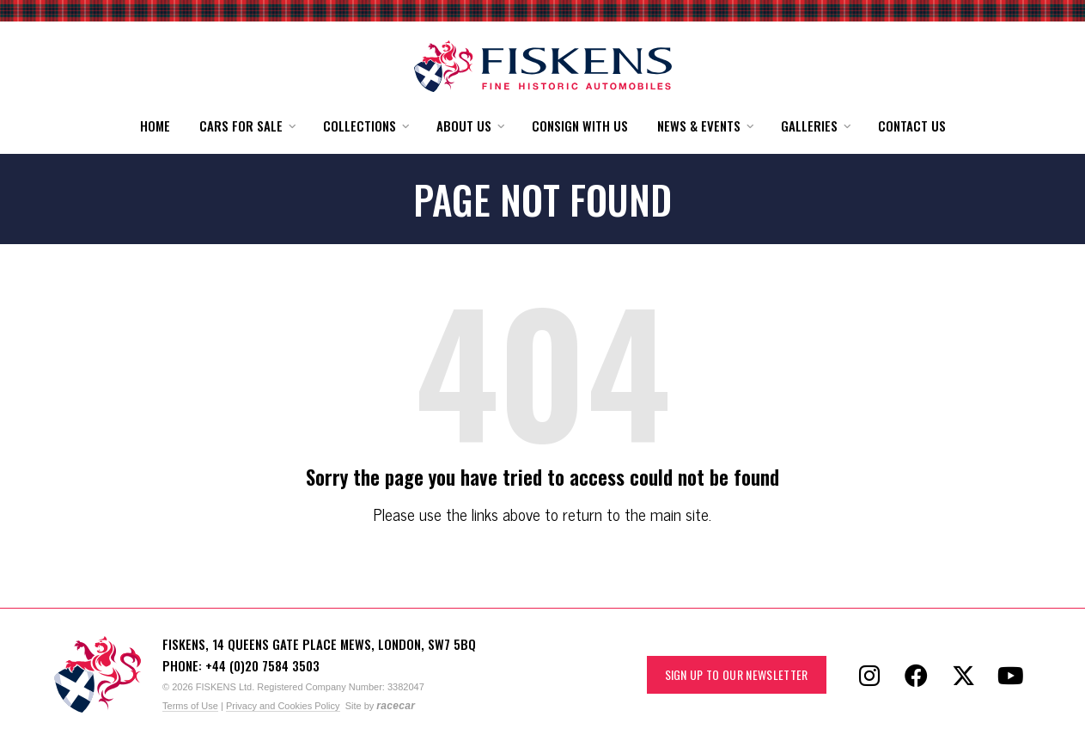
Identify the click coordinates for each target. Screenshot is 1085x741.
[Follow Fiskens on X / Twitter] (963, 674)
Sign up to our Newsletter (736, 674)
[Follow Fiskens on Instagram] (869, 674)
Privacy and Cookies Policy (283, 706)
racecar (395, 706)
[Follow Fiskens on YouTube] (1011, 674)
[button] (246, 126)
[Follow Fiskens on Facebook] (916, 674)
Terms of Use (190, 706)
